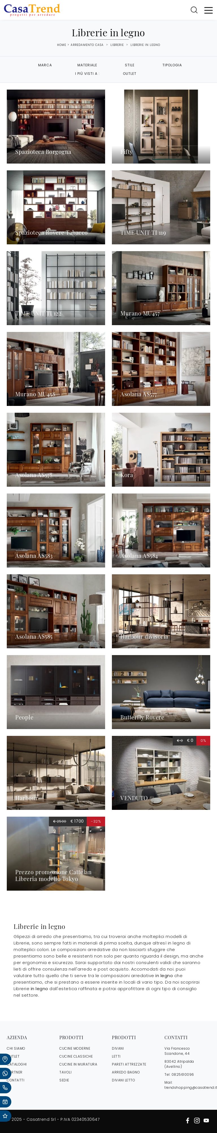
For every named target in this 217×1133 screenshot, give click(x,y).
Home (61, 45)
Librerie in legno (145, 45)
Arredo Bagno (126, 1072)
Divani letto (123, 1080)
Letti (116, 1056)
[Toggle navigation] (208, 10)
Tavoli (65, 1072)
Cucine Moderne (74, 1048)
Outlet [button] (129, 73)
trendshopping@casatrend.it (190, 1087)
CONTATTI (15, 1080)
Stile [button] (129, 65)
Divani (118, 1048)
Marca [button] (45, 65)
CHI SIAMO (16, 1048)
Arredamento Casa (87, 45)
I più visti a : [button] (87, 73)
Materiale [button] (87, 65)
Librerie (117, 45)
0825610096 (183, 1074)
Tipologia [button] (172, 65)
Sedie (64, 1080)
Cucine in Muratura (78, 1064)
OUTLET (13, 1056)
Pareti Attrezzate (129, 1064)
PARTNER (15, 1072)
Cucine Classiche (76, 1056)
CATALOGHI (17, 1064)
